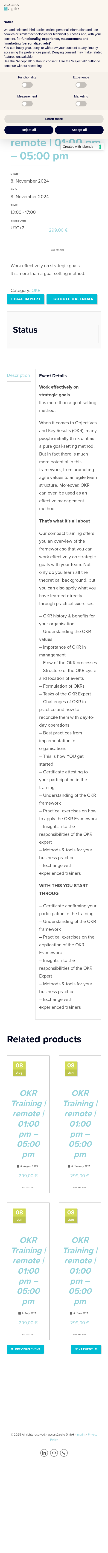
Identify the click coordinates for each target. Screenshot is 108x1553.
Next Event (86, 1349)
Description (18, 375)
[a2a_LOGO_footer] (54, 1393)
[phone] (64, 1453)
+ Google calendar (72, 299)
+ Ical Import (25, 299)
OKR (36, 290)
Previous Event (25, 1349)
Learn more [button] (54, 119)
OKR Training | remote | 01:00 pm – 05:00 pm (28, 1123)
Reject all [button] (29, 130)
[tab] (19, 375)
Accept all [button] (79, 130)
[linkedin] (44, 1453)
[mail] (54, 1453)
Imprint (80, 1434)
